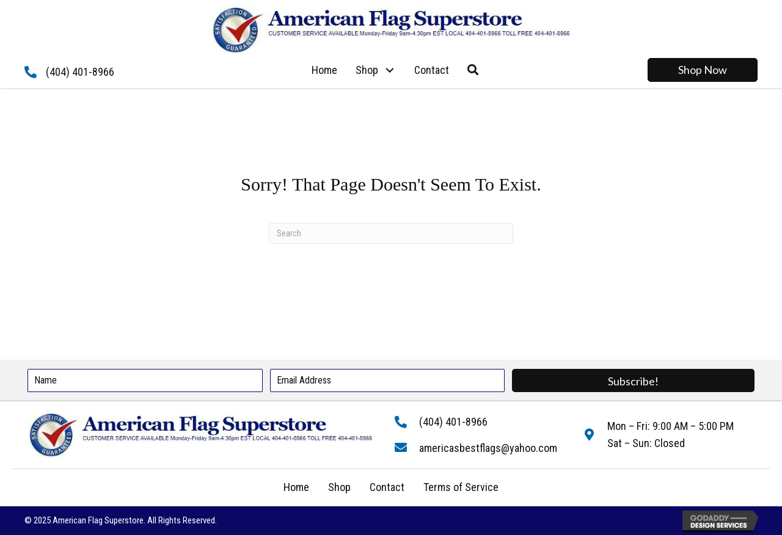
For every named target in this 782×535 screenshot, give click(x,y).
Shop (339, 487)
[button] (390, 70)
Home (296, 487)
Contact (387, 487)
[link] (324, 70)
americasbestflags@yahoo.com (488, 448)
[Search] (391, 233)
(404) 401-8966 (80, 71)
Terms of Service (461, 487)
